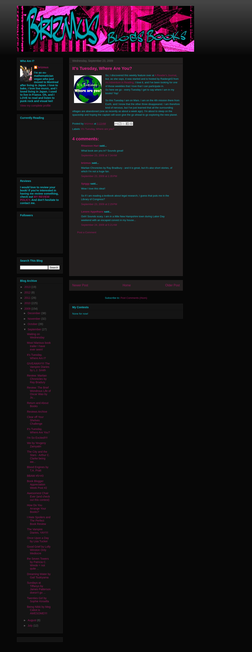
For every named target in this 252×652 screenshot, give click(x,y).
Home (127, 285)
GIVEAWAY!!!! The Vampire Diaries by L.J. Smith (38, 367)
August (32, 620)
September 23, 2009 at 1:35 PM (99, 176)
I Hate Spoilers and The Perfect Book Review (38, 521)
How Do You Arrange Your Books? (36, 508)
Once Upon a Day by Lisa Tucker (38, 539)
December (34, 313)
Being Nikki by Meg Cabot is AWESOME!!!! (39, 610)
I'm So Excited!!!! (37, 437)
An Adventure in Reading (119, 82)
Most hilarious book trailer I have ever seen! (39, 346)
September (35, 329)
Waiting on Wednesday (35, 336)
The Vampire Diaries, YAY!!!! (37, 531)
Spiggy (85, 183)
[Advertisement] (126, 258)
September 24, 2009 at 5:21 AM (99, 224)
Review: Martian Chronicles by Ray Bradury (37, 379)
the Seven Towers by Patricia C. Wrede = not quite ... (38, 563)
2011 (27, 297)
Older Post (172, 285)
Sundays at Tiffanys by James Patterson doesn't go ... (39, 587)
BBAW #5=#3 (35, 475)
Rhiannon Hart (90, 145)
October (33, 324)
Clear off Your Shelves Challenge (35, 420)
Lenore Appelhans (92, 211)
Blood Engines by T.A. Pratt (37, 469)
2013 (27, 287)
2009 (27, 308)
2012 (27, 292)
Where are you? (105, 128)
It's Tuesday (88, 128)
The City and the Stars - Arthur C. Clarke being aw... (38, 456)
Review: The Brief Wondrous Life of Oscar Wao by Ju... (39, 392)
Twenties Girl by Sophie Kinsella (38, 600)
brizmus (86, 162)
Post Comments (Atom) (133, 297)
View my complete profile (35, 105)
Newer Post (80, 285)
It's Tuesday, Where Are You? (38, 430)
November (34, 318)
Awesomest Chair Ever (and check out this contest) (38, 496)
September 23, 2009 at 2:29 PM (99, 204)
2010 (27, 303)
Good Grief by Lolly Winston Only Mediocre (39, 550)
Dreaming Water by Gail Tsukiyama (39, 575)
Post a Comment (86, 232)
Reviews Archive (37, 411)
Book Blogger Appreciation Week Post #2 (37, 484)
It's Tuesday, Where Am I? (36, 356)
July (30, 625)
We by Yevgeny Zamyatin (36, 444)
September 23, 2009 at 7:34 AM (99, 155)
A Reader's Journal (165, 75)
